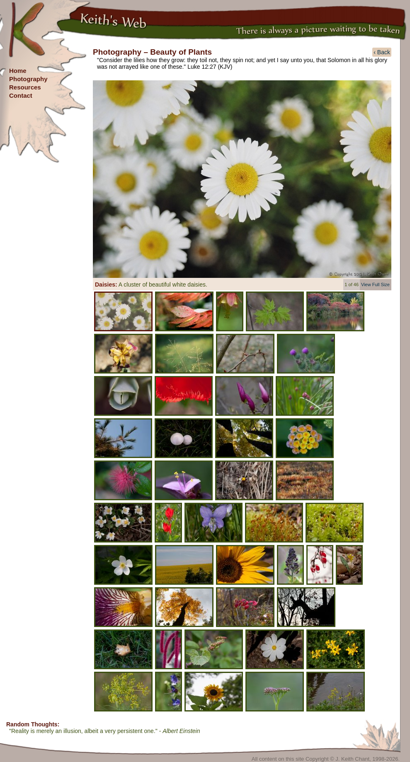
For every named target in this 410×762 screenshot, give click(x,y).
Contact (20, 95)
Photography (28, 78)
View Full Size (375, 284)
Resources (25, 87)
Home (18, 70)
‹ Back (382, 52)
